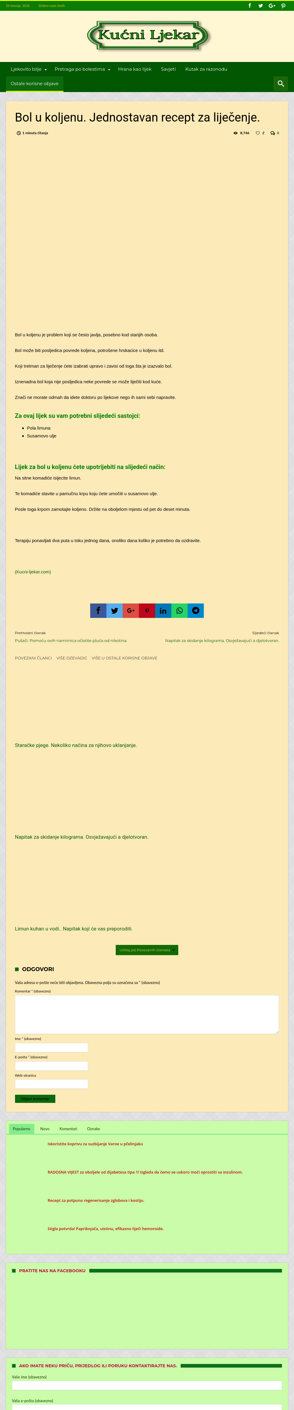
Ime (28, 853)
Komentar (33, 806)
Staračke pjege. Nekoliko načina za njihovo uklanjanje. (54, 740)
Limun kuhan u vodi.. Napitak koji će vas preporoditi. (236, 740)
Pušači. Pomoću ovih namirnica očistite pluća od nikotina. (76, 636)
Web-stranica (25, 890)
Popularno (21, 943)
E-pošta (31, 871)
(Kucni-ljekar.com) (33, 571)
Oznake (93, 943)
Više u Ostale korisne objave (125, 658)
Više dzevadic (72, 658)
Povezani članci (33, 658)
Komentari (68, 943)
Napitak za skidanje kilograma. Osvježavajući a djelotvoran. (217, 636)
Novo (45, 943)
